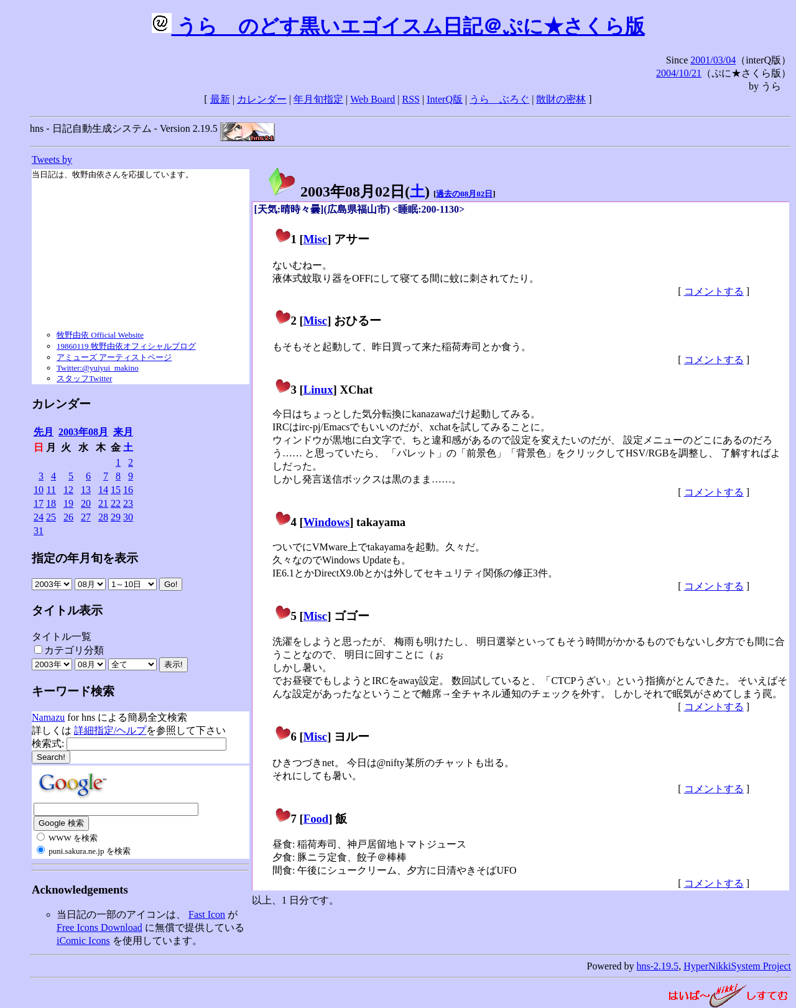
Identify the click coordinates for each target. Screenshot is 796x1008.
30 (128, 517)
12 (68, 489)
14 (103, 489)
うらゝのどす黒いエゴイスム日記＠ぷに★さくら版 (398, 26)
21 (103, 503)
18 (51, 503)
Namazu (48, 717)
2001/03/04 (713, 60)
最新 (220, 99)
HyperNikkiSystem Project (737, 966)
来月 (123, 432)
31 (39, 530)
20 (86, 503)
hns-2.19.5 (658, 966)
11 (51, 489)
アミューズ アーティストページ (114, 357)
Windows (326, 522)
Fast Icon (206, 914)
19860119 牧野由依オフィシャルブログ (126, 346)
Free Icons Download (99, 927)
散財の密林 (561, 99)
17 (39, 503)
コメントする (714, 291)
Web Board (372, 99)
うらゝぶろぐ (499, 99)
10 (39, 489)
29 (116, 517)
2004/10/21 (678, 73)
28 (103, 517)
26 (68, 517)
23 (128, 503)
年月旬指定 (318, 99)
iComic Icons (83, 940)
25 (51, 517)
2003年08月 (83, 432)
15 (116, 489)
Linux (318, 389)
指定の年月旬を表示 (85, 558)
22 (116, 503)
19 (68, 503)
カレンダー (262, 99)
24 (39, 517)
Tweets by (52, 159)
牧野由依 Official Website (100, 335)
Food (316, 818)
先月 (43, 432)
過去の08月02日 (464, 193)
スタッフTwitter (84, 378)
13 (86, 489)
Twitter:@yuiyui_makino (98, 367)
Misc (315, 239)
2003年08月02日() (348, 191)
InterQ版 (445, 99)
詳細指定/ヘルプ (110, 730)
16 (128, 489)
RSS (411, 99)
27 (86, 517)
